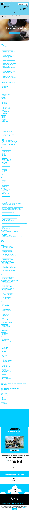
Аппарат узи (4, 359)
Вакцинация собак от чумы (7, 50)
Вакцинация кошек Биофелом (8, 68)
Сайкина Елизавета (5, 333)
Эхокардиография (5, 127)
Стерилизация (4, 106)
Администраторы (4, 324)
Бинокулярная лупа (5, 370)
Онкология (3, 192)
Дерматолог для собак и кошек (8, 83)
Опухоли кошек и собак (6, 193)
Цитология (4, 155)
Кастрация (4, 110)
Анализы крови (4, 158)
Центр (2, 398)
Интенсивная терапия (6, 94)
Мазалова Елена (5, 304)
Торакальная (4, 101)
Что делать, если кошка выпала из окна (9, 218)
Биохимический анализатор (7, 352)
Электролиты (4, 164)
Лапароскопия (4, 103)
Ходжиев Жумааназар (6, 305)
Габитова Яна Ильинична (6, 258)
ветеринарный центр (6, 7)
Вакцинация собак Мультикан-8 (9, 60)
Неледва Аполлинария (6, 311)
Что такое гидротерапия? (6, 232)
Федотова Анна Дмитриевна (7, 268)
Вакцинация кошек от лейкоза (8, 75)
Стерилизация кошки (6, 107)
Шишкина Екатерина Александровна (9, 267)
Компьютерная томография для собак (9, 142)
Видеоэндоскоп (5, 365)
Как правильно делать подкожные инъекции (10, 205)
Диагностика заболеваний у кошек (8, 144)
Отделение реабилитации (6, 297)
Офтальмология (5, 86)
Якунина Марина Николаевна (7, 259)
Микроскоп (4, 372)
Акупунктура (4, 180)
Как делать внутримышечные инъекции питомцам (11, 203)
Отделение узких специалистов (7, 254)
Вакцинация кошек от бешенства (8, 67)
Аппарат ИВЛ (4, 348)
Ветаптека (3, 188)
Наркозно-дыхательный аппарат (8, 341)
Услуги (14, 478)
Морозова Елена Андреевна (7, 286)
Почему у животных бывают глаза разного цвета (11, 215)
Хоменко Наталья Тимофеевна (7, 299)
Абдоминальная (5, 102)
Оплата (25, 503)
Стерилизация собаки (6, 108)
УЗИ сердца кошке (6, 135)
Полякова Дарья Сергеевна (7, 278)
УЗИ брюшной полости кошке (8, 134)
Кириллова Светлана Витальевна (8, 271)
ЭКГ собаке (4, 125)
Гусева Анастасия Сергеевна (7, 281)
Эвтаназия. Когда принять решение (8, 210)
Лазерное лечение (5, 185)
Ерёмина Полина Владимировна (8, 277)
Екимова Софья (5, 302)
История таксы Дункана (6, 235)
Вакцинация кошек (5, 66)
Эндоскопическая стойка (6, 366)
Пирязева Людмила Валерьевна (8, 321)
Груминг (2, 318)
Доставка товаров (5, 151)
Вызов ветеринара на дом (6, 150)
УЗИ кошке (4, 133)
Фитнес (3, 182)
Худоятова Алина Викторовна (7, 275)
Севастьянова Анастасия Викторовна (9, 255)
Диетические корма (5, 190)
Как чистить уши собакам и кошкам (8, 202)
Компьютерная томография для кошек (9, 141)
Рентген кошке (5, 121)
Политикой (24, 507)
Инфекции (3, 154)
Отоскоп (3, 357)
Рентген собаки (5, 122)
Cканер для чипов (5, 355)
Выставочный (4, 170)
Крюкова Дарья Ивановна (7, 252)
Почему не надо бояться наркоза (8, 221)
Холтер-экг (4, 374)
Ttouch (3, 183)
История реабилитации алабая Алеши (9, 237)
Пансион (3, 117)
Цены (6, 503)
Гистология (4, 156)
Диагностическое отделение (6, 274)
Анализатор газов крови (6, 371)
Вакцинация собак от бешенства (8, 51)
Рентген (3, 120)
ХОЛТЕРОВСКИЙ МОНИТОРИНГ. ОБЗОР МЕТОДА (11, 226)
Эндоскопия (4, 98)
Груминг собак (4, 172)
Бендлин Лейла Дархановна (7, 294)
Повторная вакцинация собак (8, 53)
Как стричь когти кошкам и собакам (8, 204)
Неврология (4, 87)
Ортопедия (4, 99)
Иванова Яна (4, 334)
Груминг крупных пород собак (7, 174)
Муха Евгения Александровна (7, 251)
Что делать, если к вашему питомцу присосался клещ (12, 209)
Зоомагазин (3, 332)
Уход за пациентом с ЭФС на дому (8, 212)
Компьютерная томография (7, 140)
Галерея (12, 503)
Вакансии (17, 503)
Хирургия (3, 97)
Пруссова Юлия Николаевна (7, 250)
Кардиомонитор (5, 362)
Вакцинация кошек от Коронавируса (9, 77)
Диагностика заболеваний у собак (8, 145)
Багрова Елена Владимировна (7, 283)
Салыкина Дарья (5, 325)
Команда (14, 480)
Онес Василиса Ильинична (7, 289)
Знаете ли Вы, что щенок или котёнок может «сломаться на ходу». (14, 223)
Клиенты (3, 402)
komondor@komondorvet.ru (14, 467)
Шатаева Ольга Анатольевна (7, 290)
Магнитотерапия (5, 186)
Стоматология (4, 113)
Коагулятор (4, 340)
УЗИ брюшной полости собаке (8, 131)
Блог (9, 503)
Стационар (3, 91)
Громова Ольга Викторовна (7, 319)
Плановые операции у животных (8, 220)
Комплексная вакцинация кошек (8, 71)
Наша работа (3, 399)
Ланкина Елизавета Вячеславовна (8, 272)
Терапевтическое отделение (6, 246)
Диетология (4, 90)
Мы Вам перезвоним (23, 4)
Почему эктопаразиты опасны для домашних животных (12, 207)
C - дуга (3, 139)
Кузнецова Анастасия (6, 309)
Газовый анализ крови (6, 166)
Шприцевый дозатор (5, 347)
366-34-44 (14, 462)
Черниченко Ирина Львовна (7, 248)
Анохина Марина (5, 330)
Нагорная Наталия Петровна (7, 256)
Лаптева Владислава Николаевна (8, 291)
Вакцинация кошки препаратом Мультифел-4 (11, 78)
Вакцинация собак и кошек (7, 47)
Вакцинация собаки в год (7, 56)
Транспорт (3, 147)
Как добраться (14, 450)
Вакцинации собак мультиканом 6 (9, 58)
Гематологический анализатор (7, 378)
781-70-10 (14, 461)
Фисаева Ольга (4, 327)
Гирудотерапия (4, 234)
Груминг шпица (4, 175)
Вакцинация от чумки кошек (7, 76)
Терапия (2, 45)
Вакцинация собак (5, 49)
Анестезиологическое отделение (7, 288)
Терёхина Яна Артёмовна (6, 282)
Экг (2, 124)
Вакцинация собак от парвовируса (9, 63)
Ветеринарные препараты (6, 189)
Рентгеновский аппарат (6, 361)
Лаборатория (3, 153)
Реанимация (4, 93)
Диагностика (3, 119)
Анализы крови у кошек (6, 159)
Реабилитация (4, 177)
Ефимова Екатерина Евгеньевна (8, 329)
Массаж (3, 178)
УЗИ (2, 128)
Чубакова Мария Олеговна (7, 298)
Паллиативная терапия (6, 196)
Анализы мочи (4, 162)
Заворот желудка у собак (6, 219)
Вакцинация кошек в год (7, 72)
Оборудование (4, 400)
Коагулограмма (5, 163)
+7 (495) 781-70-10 (22, 8)
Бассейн (3, 181)
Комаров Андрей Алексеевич (7, 266)
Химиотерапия (4, 194)
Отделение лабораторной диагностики (8, 270)
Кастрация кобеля (5, 111)
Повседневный (4, 169)
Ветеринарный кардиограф (7, 360)
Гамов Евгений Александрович (7, 263)
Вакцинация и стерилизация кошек (9, 80)
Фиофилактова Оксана (6, 314)
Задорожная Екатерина (6, 326)
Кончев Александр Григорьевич (8, 262)
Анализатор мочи (5, 377)
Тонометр (3, 356)
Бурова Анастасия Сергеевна (7, 247)
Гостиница (3, 116)
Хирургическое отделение (6, 261)
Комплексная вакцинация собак (8, 55)
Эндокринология (5, 88)
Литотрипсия (4, 104)
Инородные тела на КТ (6, 228)
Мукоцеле (3, 227)
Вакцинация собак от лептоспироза (9, 52)
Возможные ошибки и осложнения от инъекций (11, 208)
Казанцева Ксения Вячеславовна (8, 295)
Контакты (21, 503)
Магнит (3, 349)
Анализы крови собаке (6, 160)
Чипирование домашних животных (8, 82)
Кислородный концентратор (7, 345)
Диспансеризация (5, 46)
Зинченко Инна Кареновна (7, 322)
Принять (14, 509)
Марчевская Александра (6, 310)
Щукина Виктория (5, 315)
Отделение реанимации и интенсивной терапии (10, 280)
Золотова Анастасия (5, 306)
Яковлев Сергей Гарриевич (7, 264)
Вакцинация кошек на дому (7, 73)
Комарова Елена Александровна (8, 293)
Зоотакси (3, 148)
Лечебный (3, 171)
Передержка (3, 115)
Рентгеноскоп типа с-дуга (6, 364)
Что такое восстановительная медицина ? (10, 231)
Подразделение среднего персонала (8, 301)
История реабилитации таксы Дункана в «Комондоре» (12, 236)
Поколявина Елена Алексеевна (7, 285)
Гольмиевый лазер (5, 339)
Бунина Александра (5, 316)
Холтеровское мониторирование (8, 137)
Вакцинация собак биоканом (7, 64)
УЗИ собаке (4, 130)
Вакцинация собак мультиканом (8, 57)
